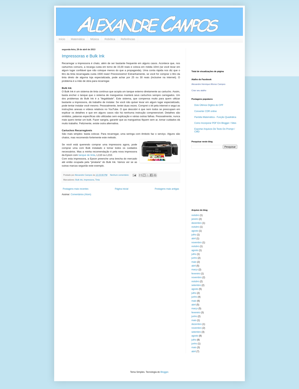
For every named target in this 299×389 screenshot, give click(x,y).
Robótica (109, 39)
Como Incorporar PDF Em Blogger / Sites (215, 123)
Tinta (97, 180)
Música (94, 39)
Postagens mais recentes (75, 189)
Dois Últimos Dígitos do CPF (208, 105)
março (194, 269)
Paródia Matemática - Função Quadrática (215, 117)
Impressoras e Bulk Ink (83, 56)
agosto (194, 231)
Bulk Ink (79, 180)
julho (193, 234)
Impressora (89, 180)
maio (193, 262)
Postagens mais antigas (167, 189)
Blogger (164, 372)
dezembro (196, 223)
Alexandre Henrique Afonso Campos (208, 84)
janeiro (194, 219)
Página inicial (121, 189)
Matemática (77, 39)
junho (194, 258)
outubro (195, 215)
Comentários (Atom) (81, 194)
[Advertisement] (215, 178)
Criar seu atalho (198, 90)
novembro (196, 242)
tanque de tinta (87, 155)
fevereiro (195, 273)
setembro (196, 285)
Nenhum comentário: (120, 175)
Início (62, 39)
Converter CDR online (205, 111)
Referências (128, 39)
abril (193, 238)
